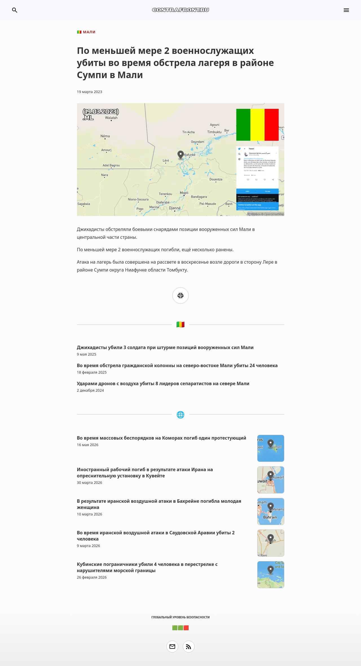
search (14, 10)
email (172, 646)
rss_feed (188, 646)
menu (346, 10)
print (180, 295)
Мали (86, 31)
